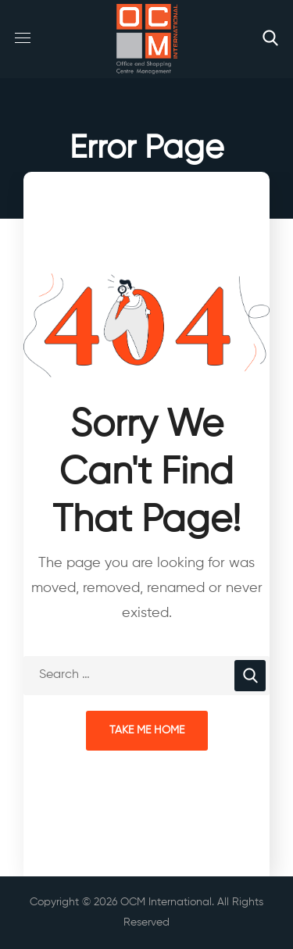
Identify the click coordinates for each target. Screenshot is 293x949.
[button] (270, 39)
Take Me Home (146, 730)
